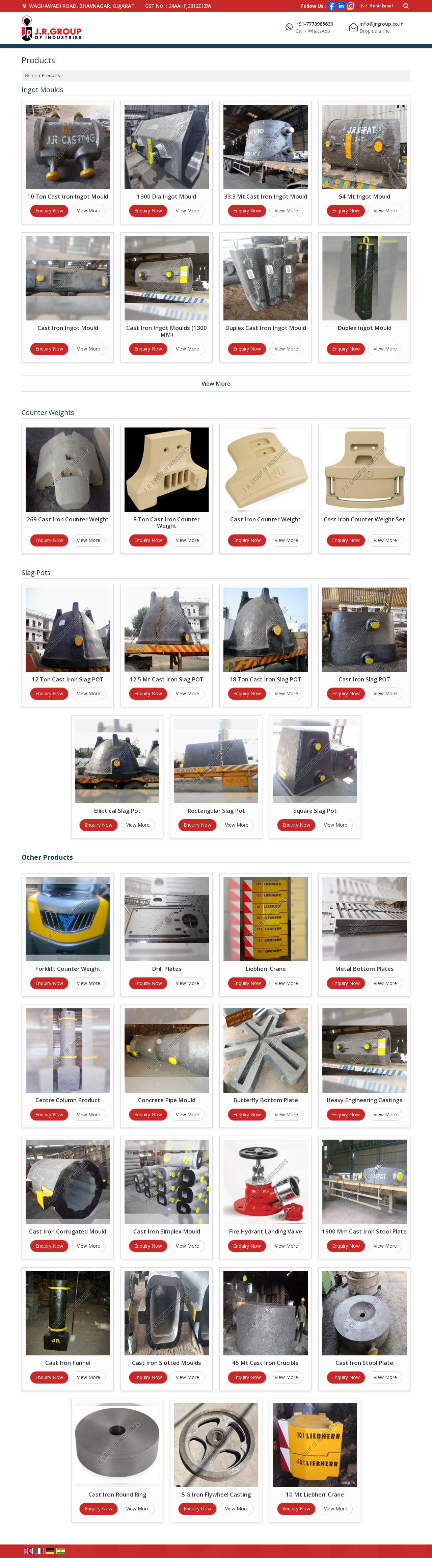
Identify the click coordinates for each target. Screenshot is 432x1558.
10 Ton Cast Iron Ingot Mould (67, 196)
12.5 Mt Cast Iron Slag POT (167, 679)
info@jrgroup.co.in (381, 24)
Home (31, 75)
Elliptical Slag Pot (117, 810)
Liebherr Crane (265, 968)
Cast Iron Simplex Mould (166, 1231)
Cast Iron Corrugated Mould (67, 1231)
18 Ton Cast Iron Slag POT (265, 679)
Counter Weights (48, 412)
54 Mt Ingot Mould (364, 196)
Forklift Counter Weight (68, 968)
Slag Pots (36, 572)
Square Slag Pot (315, 810)
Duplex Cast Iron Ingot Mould (265, 328)
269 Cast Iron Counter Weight (68, 519)
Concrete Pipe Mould (166, 1100)
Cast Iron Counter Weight (265, 519)
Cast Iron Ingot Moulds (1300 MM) (166, 331)
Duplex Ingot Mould (365, 328)
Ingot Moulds (42, 89)
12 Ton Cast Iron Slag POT (68, 679)
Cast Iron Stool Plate (364, 1363)
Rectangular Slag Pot (216, 810)
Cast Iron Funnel (67, 1363)
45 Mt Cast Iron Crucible (265, 1363)
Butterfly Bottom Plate (265, 1100)
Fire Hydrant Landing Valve (265, 1231)
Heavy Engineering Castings (364, 1100)
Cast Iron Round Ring (117, 1494)
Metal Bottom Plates (364, 968)
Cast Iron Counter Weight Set (364, 519)
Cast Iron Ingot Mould (67, 328)
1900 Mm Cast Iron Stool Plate (364, 1231)
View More (88, 210)
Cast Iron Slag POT (364, 679)
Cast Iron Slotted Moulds (166, 1363)
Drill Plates (167, 968)
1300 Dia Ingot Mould (166, 196)
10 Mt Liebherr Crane (315, 1494)
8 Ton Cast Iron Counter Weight (166, 522)
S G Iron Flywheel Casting (216, 1494)
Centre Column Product (67, 1100)
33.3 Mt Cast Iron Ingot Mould (265, 196)
